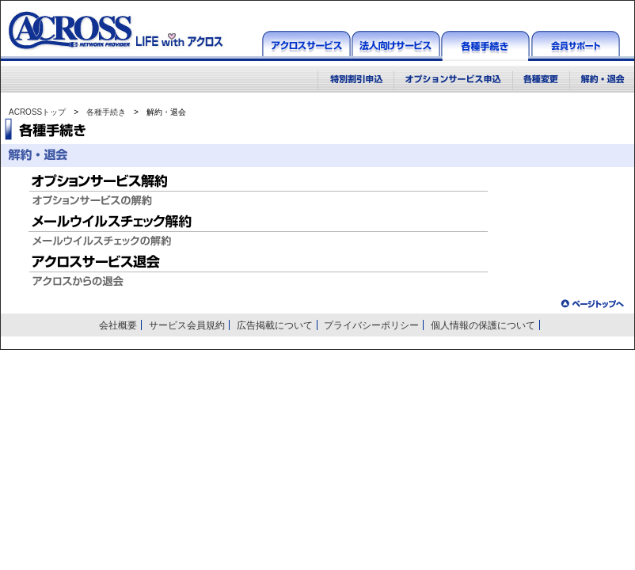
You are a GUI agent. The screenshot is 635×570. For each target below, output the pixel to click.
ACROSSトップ (37, 112)
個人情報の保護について (483, 325)
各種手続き (106, 112)
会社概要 (118, 325)
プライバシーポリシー (371, 325)
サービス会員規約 (187, 325)
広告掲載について (275, 325)
